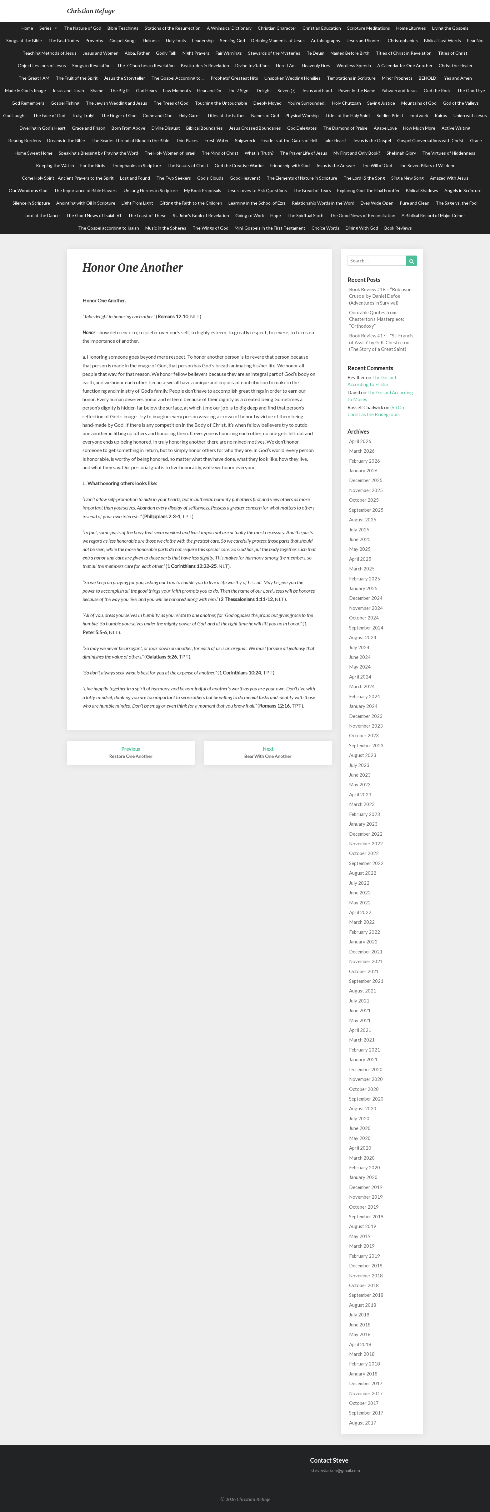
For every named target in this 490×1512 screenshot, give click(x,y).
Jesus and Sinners (364, 40)
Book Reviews (398, 228)
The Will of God (377, 165)
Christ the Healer (455, 65)
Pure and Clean (414, 203)
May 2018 (360, 1334)
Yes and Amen (458, 78)
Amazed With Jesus (449, 178)
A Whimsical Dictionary (229, 28)
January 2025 (363, 588)
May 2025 (360, 549)
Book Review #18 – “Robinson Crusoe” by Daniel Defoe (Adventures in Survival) (380, 296)
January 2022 (363, 941)
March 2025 (362, 568)
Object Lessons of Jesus (42, 65)
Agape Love (385, 128)
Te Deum (315, 53)
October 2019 (364, 1207)
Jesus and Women (100, 53)
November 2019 (366, 1197)
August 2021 (362, 990)
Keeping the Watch (55, 165)
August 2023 (362, 755)
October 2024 (364, 617)
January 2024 (363, 706)
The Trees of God (170, 103)
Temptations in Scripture (351, 78)
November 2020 (366, 1079)
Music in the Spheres (165, 228)
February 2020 (364, 1167)
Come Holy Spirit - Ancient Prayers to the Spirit (68, 178)
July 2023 (359, 765)
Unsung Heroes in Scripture (151, 190)
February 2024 (364, 696)
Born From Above (128, 128)
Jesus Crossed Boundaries (255, 128)
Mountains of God (419, 103)
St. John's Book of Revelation (201, 215)
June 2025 (360, 539)
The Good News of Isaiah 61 (94, 215)
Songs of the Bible (24, 40)
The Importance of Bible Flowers (86, 190)
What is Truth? (259, 153)
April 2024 (360, 676)
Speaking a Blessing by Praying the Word (98, 153)
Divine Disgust (166, 128)
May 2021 (360, 1020)
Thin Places (187, 140)
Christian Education (321, 28)
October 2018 (364, 1285)
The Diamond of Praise (345, 128)
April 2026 (360, 441)
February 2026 (364, 461)
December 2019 (365, 1187)
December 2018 (365, 1265)
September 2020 (366, 1099)
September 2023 (366, 745)
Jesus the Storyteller (124, 78)
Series (45, 28)
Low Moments (177, 90)
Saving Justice (381, 103)
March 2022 (362, 922)
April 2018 (360, 1344)
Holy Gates (190, 115)
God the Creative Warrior (239, 165)
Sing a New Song (407, 178)
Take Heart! (335, 140)
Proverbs (94, 40)
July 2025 (359, 529)
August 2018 (362, 1305)
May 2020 (360, 1138)
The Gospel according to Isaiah (108, 228)
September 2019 (366, 1216)
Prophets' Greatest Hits (234, 78)
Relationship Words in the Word (323, 203)
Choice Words (325, 228)
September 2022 (366, 863)
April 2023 (360, 794)
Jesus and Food (317, 90)
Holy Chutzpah (346, 103)
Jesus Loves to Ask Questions (257, 190)
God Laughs (15, 115)
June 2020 (360, 1128)
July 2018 (359, 1314)
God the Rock (437, 90)
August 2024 (362, 637)
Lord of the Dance (42, 215)
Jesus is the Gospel (372, 140)
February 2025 (364, 578)
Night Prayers (195, 53)
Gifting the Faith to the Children (190, 203)
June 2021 (360, 1010)
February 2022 (364, 932)
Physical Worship (302, 115)
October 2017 (364, 1403)
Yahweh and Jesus (400, 90)
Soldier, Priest (390, 115)
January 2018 (363, 1373)
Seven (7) (287, 90)
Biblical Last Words (442, 40)
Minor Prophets (397, 78)
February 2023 (364, 814)
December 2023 (365, 716)
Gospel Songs (123, 40)
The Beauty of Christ (187, 165)
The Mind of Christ (220, 153)
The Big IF (120, 90)
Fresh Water (217, 140)
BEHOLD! (428, 78)
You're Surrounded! (307, 103)
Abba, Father (137, 53)
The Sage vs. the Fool (457, 203)
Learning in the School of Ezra (257, 203)
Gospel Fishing (65, 103)
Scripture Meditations (368, 28)
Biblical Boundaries (204, 128)
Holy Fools (176, 40)
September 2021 (366, 981)
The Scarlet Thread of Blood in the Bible (130, 140)
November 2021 (366, 961)
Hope (275, 215)
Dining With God (362, 228)
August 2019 (362, 1226)
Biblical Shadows (422, 190)
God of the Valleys (461, 103)
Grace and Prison (88, 128)
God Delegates (302, 128)
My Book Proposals (202, 190)
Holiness (151, 40)
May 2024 (360, 666)
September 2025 (366, 510)
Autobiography (325, 40)
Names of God (265, 115)
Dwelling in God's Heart (43, 128)
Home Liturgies (411, 28)
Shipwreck (245, 140)
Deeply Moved (267, 103)
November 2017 (366, 1393)
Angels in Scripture (463, 190)
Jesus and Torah (68, 90)
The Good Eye (471, 90)
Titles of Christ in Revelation (404, 53)
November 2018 (366, 1275)
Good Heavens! (245, 178)
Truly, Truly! (83, 115)
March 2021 (362, 1039)
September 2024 (366, 627)
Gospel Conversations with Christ (430, 140)
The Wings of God (210, 228)
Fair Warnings (229, 53)
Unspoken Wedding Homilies (292, 78)
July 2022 (359, 883)
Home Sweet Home (33, 153)
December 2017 (365, 1383)
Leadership (203, 40)
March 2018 (362, 1354)
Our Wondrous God (28, 190)
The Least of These (147, 215)
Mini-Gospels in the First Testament (270, 228)
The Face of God (49, 115)
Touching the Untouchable (221, 103)
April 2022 (360, 912)
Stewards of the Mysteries (274, 53)
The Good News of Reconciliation (362, 215)
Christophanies (403, 40)
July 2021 (359, 1000)
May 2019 (360, 1236)
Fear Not (475, 40)
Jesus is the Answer (335, 165)
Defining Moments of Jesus (278, 40)
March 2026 (362, 451)
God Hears (146, 90)
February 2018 (364, 1363)
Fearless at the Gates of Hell (289, 140)
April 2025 (360, 559)
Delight (264, 90)
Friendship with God (290, 165)
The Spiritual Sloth (305, 215)
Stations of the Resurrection (173, 28)
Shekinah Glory (401, 153)
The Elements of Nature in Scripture (302, 178)
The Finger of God (119, 115)
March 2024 (362, 686)
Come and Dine (157, 115)
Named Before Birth (350, 53)
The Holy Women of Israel (169, 153)
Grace (476, 140)
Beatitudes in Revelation (205, 65)
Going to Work (249, 215)
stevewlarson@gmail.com (335, 1470)
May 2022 (360, 902)
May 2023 (360, 784)
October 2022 (364, 853)
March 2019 (362, 1246)
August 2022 (362, 873)
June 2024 (360, 657)
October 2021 (364, 971)
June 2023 (360, 775)
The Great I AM (33, 78)
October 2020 (364, 1089)
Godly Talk (166, 53)
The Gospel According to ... (177, 78)
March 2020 (362, 1158)
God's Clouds (210, 178)
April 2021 (360, 1030)
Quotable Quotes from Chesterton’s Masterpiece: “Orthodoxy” (376, 319)
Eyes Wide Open (377, 203)
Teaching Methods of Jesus (49, 53)
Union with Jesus (470, 115)
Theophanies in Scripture (136, 165)
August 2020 (362, 1108)
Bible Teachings (123, 28)
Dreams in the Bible (66, 140)
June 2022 (360, 892)
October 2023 (364, 735)
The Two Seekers (173, 178)
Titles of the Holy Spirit (347, 115)
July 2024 (359, 647)
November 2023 (366, 726)
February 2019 (364, 1256)
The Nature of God (82, 28)
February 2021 (364, 1049)
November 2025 (366, 490)
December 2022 (365, 834)
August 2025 (362, 519)
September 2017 (366, 1412)
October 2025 (364, 500)
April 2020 (360, 1148)
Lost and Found (135, 178)
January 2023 (363, 824)
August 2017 (362, 1422)
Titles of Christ (453, 53)
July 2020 (359, 1118)
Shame (96, 90)
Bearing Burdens (24, 140)
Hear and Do (209, 90)
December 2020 (365, 1069)
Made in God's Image (25, 90)
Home (27, 28)
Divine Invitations (252, 65)
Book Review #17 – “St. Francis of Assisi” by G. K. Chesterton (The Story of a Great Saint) (381, 342)
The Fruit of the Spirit (77, 78)
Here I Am (286, 65)
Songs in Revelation (91, 65)
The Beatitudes (63, 40)
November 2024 (366, 608)
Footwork (419, 115)
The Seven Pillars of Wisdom (426, 165)
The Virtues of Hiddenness (448, 153)
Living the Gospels (450, 28)
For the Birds (92, 165)
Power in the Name (356, 90)
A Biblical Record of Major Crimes (434, 215)
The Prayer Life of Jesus (303, 153)
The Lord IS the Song (364, 178)
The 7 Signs (239, 90)
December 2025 (365, 480)
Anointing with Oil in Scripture (85, 203)
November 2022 (366, 843)
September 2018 (366, 1295)
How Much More (419, 128)
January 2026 (363, 470)
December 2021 (365, 951)
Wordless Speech (354, 65)
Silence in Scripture (31, 203)
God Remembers (28, 103)
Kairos (441, 115)
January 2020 (363, 1177)
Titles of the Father (226, 115)
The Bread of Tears (312, 190)
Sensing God (232, 40)
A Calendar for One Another (404, 65)
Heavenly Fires (316, 65)
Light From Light (137, 203)
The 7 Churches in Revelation (146, 65)
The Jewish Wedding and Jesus (116, 103)
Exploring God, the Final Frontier (368, 190)
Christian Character (277, 28)
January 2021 (363, 1059)
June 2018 (360, 1324)
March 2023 (362, 804)
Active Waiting (456, 128)
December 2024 (365, 598)
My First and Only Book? (356, 153)
